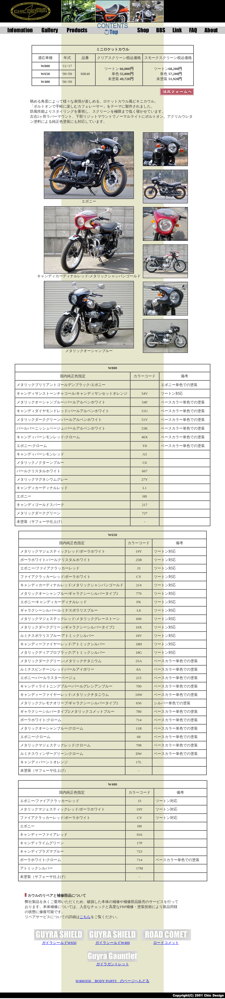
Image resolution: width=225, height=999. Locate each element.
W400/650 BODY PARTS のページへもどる (113, 981)
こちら (85, 917)
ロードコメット (166, 943)
